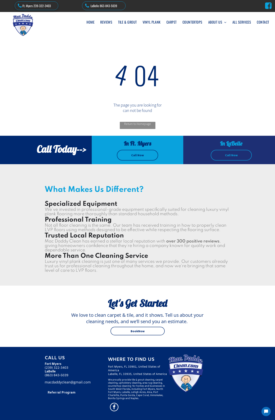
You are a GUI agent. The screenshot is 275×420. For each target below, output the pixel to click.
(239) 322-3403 (56, 368)
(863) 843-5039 (56, 375)
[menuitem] (90, 22)
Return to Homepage (137, 124)
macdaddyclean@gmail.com (68, 382)
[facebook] (114, 407)
